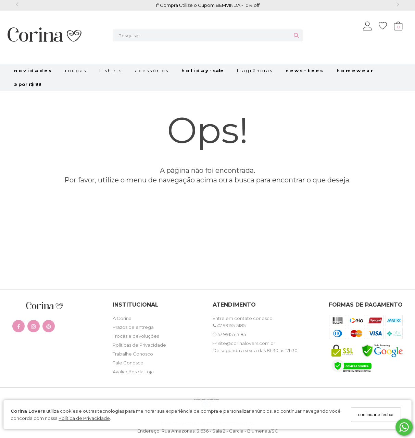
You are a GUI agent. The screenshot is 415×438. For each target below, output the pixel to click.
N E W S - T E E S (304, 70)
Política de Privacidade (84, 418)
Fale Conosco (128, 362)
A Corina (122, 318)
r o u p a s (75, 70)
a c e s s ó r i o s (151, 70)
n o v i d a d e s (32, 70)
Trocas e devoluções (136, 336)
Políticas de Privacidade (139, 345)
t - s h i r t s (110, 70)
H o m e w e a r (355, 70)
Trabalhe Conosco (133, 354)
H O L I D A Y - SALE (202, 70)
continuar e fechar (376, 414)
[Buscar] (296, 35)
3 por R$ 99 (27, 84)
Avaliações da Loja (133, 371)
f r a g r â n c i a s (254, 70)
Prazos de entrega (133, 327)
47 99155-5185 (229, 325)
